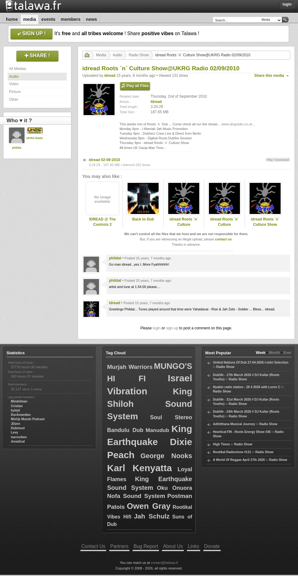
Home (12, 19)
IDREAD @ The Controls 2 (102, 222)
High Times (221, 444)
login (156, 328)
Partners (119, 546)
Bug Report (145, 546)
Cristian (17, 406)
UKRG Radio (34, 138)
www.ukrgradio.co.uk (236, 124)
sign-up (172, 328)
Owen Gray (149, 506)
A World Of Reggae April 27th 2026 (239, 460)
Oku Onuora (174, 488)
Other (13, 99)
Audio (14, 76)
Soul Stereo (171, 417)
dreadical (18, 441)
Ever (287, 353)
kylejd (15, 410)
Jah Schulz (151, 516)
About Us (173, 546)
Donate (212, 546)
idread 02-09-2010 (104, 160)
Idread (156, 102)
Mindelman (19, 401)
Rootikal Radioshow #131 (232, 452)
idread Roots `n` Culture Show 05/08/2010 (265, 224)
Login (286, 4)
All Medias (17, 69)
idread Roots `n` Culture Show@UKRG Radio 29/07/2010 (184, 227)
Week (260, 353)
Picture (14, 92)
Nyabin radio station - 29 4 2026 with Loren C (246, 387)
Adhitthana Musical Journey (234, 424)
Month (274, 353)
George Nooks (166, 456)
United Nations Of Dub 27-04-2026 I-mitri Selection (250, 362)
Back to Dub (143, 219)
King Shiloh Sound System (149, 404)
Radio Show (139, 55)
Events (48, 19)
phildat (16, 147)
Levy (14, 432)
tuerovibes (19, 437)
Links (193, 546)
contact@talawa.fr (164, 562)
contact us (223, 239)
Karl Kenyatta (139, 468)
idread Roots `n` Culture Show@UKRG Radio (224, 224)
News (91, 19)
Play (270, 159)
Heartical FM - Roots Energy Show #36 (242, 432)
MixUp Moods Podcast (28, 419)
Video (13, 84)
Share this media (269, 75)
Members (71, 19)
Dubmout (18, 428)
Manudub (157, 430)
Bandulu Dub (125, 430)
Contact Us (93, 546)
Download (282, 159)
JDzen (15, 423)
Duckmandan (21, 414)
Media (29, 19)
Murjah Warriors (129, 367)
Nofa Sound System (136, 496)
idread (109, 75)
